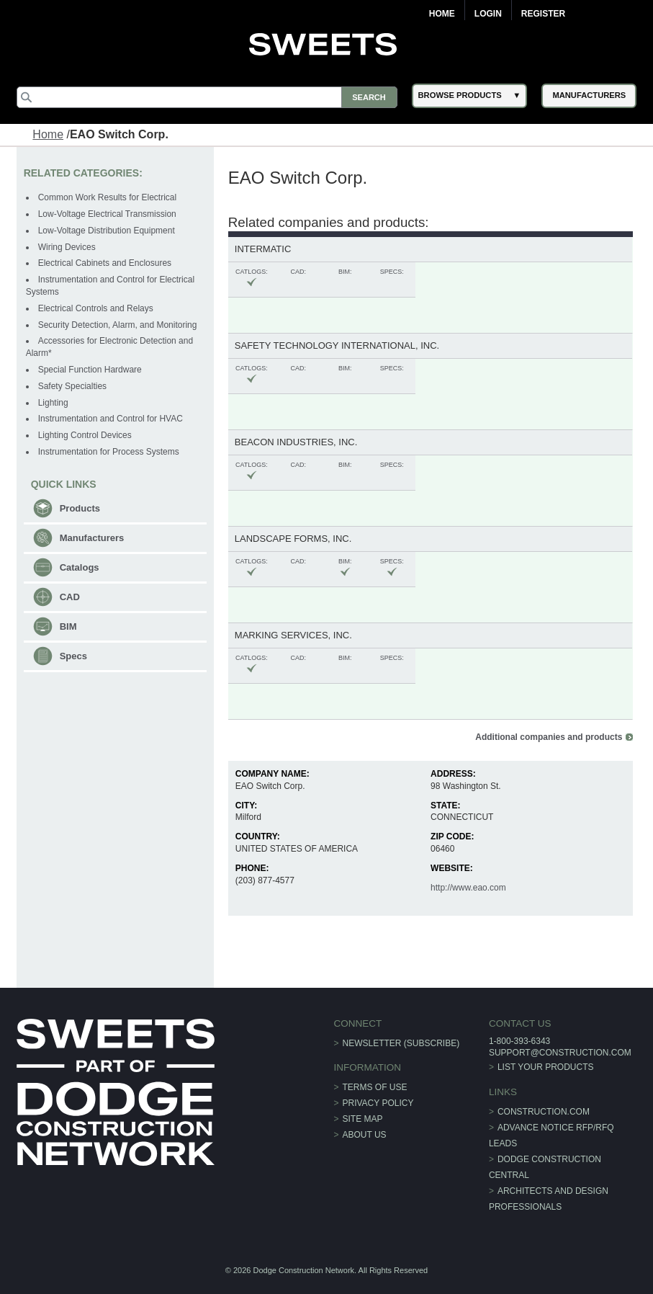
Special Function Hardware (90, 370)
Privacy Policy (378, 1103)
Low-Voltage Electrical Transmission (107, 214)
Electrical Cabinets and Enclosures (104, 263)
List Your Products (545, 1067)
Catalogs (79, 567)
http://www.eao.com (468, 888)
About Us (365, 1135)
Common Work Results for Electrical (107, 197)
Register (543, 14)
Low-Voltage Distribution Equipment (106, 231)
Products (80, 508)
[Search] (207, 97)
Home (442, 14)
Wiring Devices (67, 247)
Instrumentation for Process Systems (108, 452)
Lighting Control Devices (85, 435)
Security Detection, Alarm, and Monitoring (117, 325)
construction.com (543, 1112)
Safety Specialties (72, 386)
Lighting (53, 403)
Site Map (363, 1119)
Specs (73, 656)
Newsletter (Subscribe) (401, 1043)
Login (488, 14)
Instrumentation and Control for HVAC (110, 419)
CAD (70, 597)
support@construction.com (560, 1053)
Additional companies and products (548, 737)
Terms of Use (375, 1087)
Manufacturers (92, 537)
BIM (68, 626)
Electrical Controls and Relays (95, 308)
